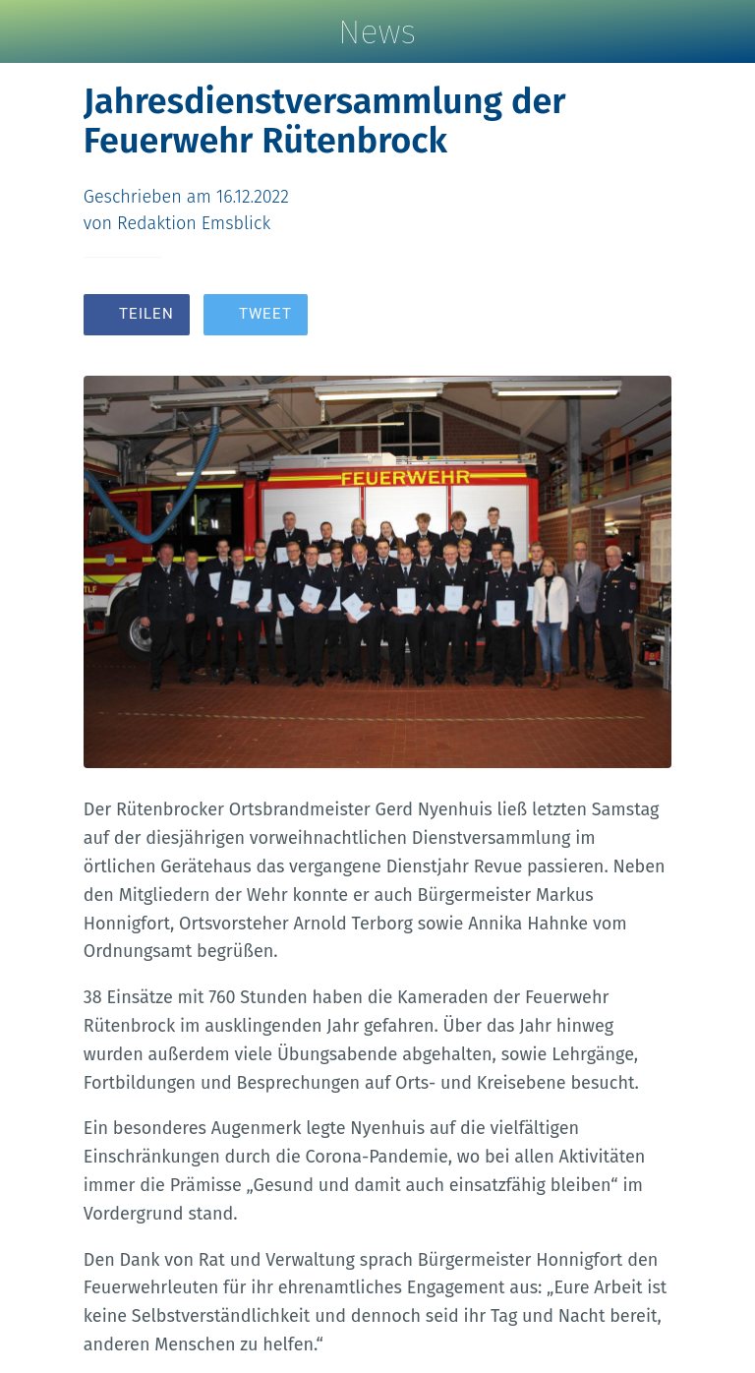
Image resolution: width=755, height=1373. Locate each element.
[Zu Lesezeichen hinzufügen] (600, 316)
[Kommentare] (647, 316)
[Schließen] (31, 31)
